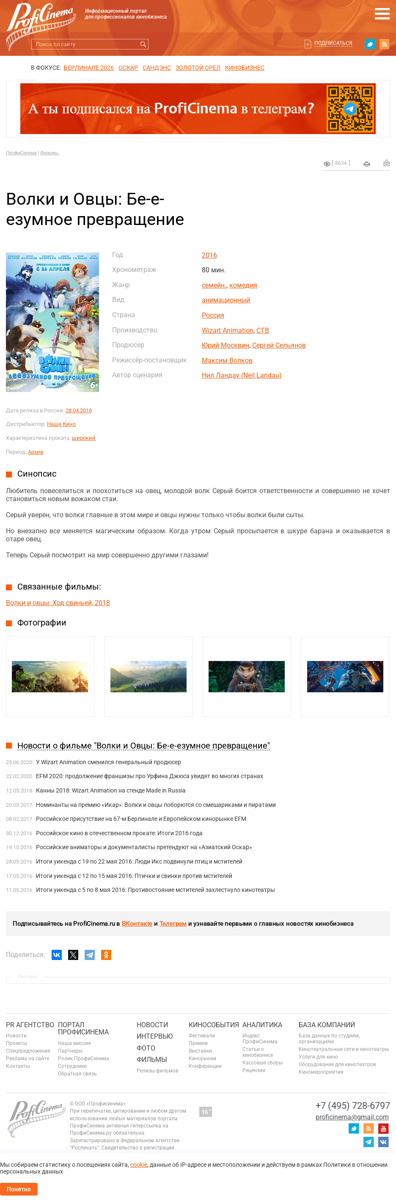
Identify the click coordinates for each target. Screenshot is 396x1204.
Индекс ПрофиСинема (260, 1039)
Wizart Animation (227, 330)
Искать (143, 44)
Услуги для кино (318, 1057)
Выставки (200, 1051)
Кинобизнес (244, 67)
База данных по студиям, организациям (329, 1039)
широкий (84, 438)
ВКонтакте (137, 923)
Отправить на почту (386, 162)
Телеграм (173, 923)
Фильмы (152, 1060)
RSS (384, 44)
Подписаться (333, 43)
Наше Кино (61, 424)
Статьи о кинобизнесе (257, 1052)
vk (383, 1142)
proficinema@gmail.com (352, 1117)
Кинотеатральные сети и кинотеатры (344, 1049)
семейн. (214, 285)
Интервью (155, 1036)
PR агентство (30, 1025)
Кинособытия (214, 1025)
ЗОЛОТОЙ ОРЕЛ (198, 67)
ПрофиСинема (21, 153)
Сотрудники (72, 1066)
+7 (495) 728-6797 (353, 1105)
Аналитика (262, 1025)
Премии (198, 1043)
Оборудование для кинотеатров (337, 1064)
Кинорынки (202, 1058)
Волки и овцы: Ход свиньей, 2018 (58, 603)
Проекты (16, 1043)
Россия (213, 315)
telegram (368, 1142)
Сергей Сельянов (279, 345)
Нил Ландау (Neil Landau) (242, 375)
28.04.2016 (79, 410)
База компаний (327, 1025)
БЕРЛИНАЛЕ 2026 (89, 67)
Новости (16, 1036)
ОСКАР (128, 67)
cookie (138, 1164)
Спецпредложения (28, 1051)
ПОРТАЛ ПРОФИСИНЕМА (83, 1029)
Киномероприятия (321, 1072)
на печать (366, 164)
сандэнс (157, 67)
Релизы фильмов (158, 1071)
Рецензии (253, 1070)
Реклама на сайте (27, 1058)
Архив (35, 452)
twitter (370, 44)
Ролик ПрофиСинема (83, 1058)
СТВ (262, 330)
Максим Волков (227, 361)
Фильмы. (50, 153)
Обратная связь (77, 1074)
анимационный (226, 300)
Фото (146, 1048)
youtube (383, 1128)
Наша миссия (74, 1043)
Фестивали (202, 1036)
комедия (243, 285)
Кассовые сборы (262, 1063)
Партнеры (70, 1051)
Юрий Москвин (225, 345)
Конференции (205, 1066)
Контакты (18, 1066)
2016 (209, 255)
